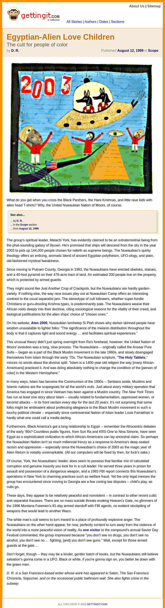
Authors (90, 22)
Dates (103, 22)
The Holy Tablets (131, 357)
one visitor (91, 530)
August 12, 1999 (130, 50)
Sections (117, 22)
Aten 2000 (39, 323)
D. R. (15, 50)
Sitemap (154, 6)
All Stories (74, 22)
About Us (136, 6)
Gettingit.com (97, 604)
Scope (153, 50)
